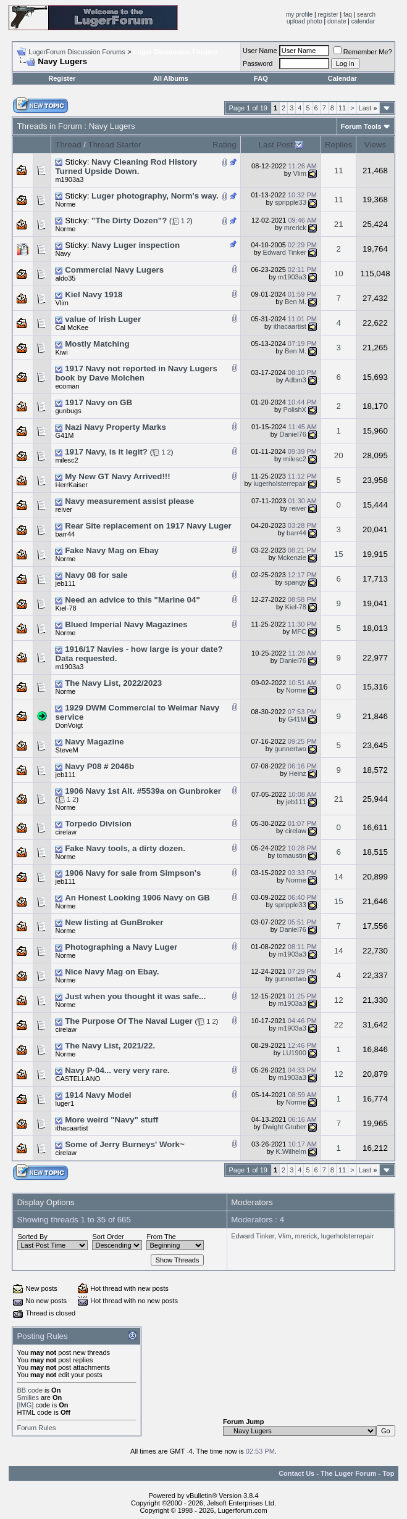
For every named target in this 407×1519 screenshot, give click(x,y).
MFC (299, 631)
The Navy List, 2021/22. (110, 1045)
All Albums (170, 78)
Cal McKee (71, 327)
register (327, 14)
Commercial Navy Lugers (114, 269)
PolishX (294, 409)
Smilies (27, 1397)
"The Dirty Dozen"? (129, 220)
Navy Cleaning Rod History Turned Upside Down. (126, 166)
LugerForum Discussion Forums (76, 52)
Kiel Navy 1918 (93, 294)
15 (338, 554)
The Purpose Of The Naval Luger (129, 1021)
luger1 (64, 1103)
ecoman (67, 386)
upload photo (304, 21)
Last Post (276, 144)
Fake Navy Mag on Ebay (112, 550)
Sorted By (32, 1236)
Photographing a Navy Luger (121, 947)
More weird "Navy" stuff (111, 1119)
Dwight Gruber (284, 1126)
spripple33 (290, 202)
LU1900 (294, 1052)
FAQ (261, 78)
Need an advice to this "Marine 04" (132, 599)
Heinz (297, 773)
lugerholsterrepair (279, 483)
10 (338, 273)
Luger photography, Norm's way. (155, 195)
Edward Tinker (284, 252)
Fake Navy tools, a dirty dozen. (125, 848)
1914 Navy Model (98, 1095)
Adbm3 (295, 380)
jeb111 (65, 583)
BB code (30, 1390)
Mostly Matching (97, 343)
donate (336, 21)
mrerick (295, 227)
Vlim (299, 173)
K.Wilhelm (290, 1151)
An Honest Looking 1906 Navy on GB (137, 897)
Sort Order (108, 1236)
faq (347, 14)
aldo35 (65, 278)
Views (375, 144)
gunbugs (68, 410)
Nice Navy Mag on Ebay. (112, 971)
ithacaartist (290, 326)
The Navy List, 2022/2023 (113, 683)
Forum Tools (361, 126)
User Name (260, 50)
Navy (62, 253)
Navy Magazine (94, 741)
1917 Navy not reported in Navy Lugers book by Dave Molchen (136, 373)
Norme (65, 204)
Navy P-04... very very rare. (117, 1070)
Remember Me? (363, 52)
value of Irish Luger (103, 319)
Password (257, 63)
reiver (63, 509)
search (366, 14)
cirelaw (65, 832)
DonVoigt (69, 725)
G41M (64, 435)
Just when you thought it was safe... (135, 996)
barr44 (65, 534)
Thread (68, 144)
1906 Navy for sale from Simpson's (133, 873)
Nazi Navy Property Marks (115, 427)
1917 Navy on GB (98, 402)
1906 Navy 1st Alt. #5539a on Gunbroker (143, 791)
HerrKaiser (71, 484)
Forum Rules (36, 1427)
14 (338, 876)
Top (388, 1473)
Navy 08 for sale (96, 575)
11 (342, 108)
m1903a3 (69, 179)
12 (338, 1000)
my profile (299, 14)
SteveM (66, 750)
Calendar (342, 78)
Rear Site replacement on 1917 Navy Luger (148, 525)
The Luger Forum (348, 1473)
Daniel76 (292, 434)
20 (338, 455)
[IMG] (25, 1405)
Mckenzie (291, 557)
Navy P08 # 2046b (99, 766)
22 (338, 1024)
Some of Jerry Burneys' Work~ (125, 1144)
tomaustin (291, 855)
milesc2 (66, 460)
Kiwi (61, 352)
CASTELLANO (77, 1078)
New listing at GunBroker (114, 922)
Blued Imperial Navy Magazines (126, 624)
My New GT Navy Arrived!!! (117, 476)
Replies (338, 144)
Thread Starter (114, 144)
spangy (295, 582)
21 (338, 224)
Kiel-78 (65, 608)
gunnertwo (290, 748)
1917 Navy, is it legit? (106, 451)
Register (61, 78)
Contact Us (296, 1473)
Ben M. (295, 301)
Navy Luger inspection (135, 245)
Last (368, 108)
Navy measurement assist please (129, 501)
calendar (363, 21)
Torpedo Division (98, 823)
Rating (224, 144)
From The (160, 1236)
